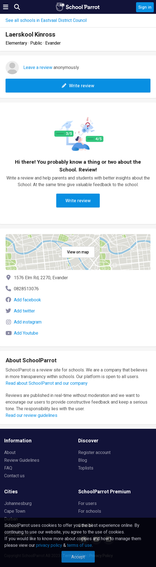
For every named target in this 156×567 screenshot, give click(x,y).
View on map (78, 252)
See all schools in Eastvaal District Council (46, 20)
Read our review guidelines (31, 415)
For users (87, 503)
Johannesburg (18, 503)
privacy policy (49, 545)
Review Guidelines (21, 460)
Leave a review (37, 67)
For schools (89, 511)
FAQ (8, 468)
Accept (78, 557)
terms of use (79, 545)
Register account (94, 452)
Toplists (85, 468)
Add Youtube (26, 333)
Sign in (145, 7)
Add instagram (28, 322)
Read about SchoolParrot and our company (47, 383)
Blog (82, 460)
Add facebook (27, 300)
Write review (78, 86)
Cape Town (14, 511)
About (10, 452)
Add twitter (24, 311)
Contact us (14, 476)
